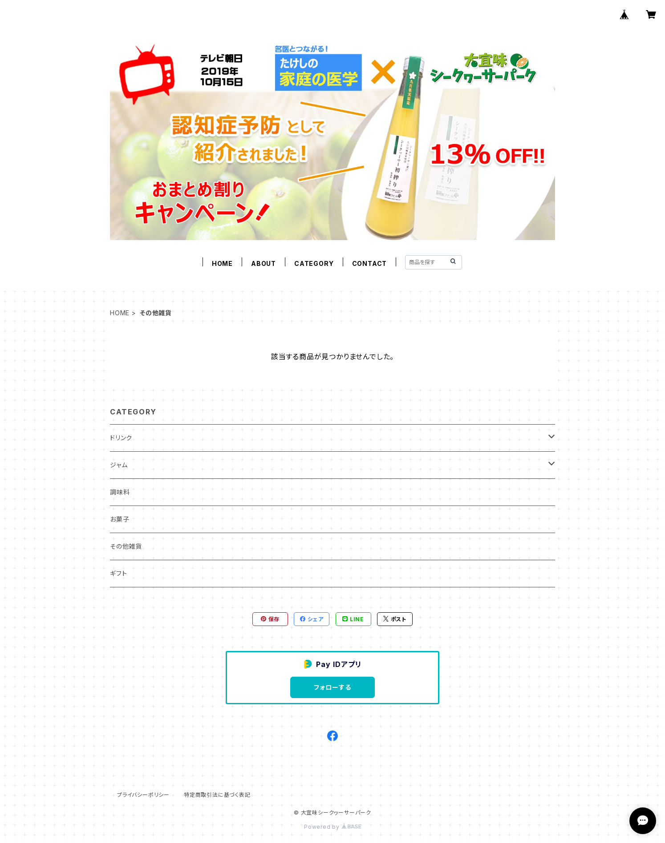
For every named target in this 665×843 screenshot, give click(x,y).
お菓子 (119, 519)
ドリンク (121, 438)
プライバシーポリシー (143, 794)
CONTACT (369, 263)
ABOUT (263, 263)
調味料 (120, 492)
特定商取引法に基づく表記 (217, 794)
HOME (222, 263)
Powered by (332, 826)
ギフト (118, 573)
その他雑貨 (126, 546)
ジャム (118, 465)
